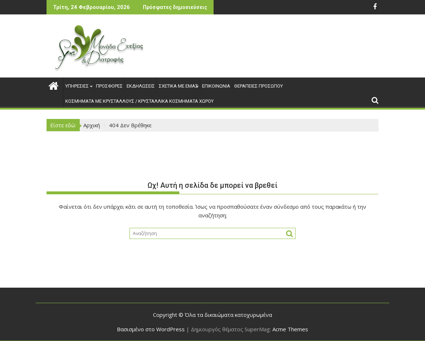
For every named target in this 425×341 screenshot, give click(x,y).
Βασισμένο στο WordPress (151, 329)
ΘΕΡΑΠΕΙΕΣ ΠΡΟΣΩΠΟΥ (258, 86)
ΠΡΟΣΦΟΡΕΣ (109, 86)
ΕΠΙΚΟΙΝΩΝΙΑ (216, 86)
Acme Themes (290, 329)
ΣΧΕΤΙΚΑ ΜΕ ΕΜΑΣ (178, 86)
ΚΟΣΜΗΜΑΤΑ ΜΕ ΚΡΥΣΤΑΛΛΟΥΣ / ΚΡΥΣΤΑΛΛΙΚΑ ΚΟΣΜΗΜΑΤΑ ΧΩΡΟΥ (139, 101)
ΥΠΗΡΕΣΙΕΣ (78, 86)
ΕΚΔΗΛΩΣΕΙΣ (141, 86)
